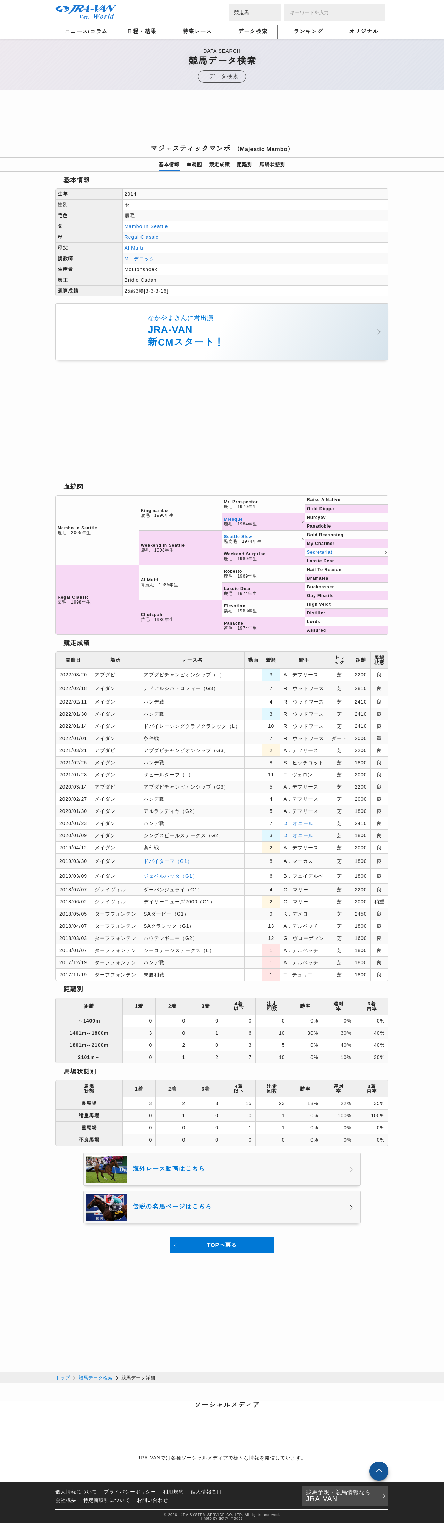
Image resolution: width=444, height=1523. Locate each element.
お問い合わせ (152, 1499)
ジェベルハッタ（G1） (171, 875)
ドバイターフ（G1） (168, 860)
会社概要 (66, 1499)
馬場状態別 (272, 164)
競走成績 (219, 164)
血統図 (194, 164)
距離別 (245, 164)
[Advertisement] (222, 119)
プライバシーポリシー (130, 1491)
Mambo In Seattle (146, 226)
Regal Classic (142, 237)
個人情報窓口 (206, 1491)
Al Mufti (134, 247)
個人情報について (76, 1491)
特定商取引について (106, 1499)
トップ (63, 1377)
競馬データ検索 (96, 1377)
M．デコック (140, 258)
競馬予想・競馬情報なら (338, 1495)
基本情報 (169, 164)
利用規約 (173, 1491)
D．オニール (299, 822)
